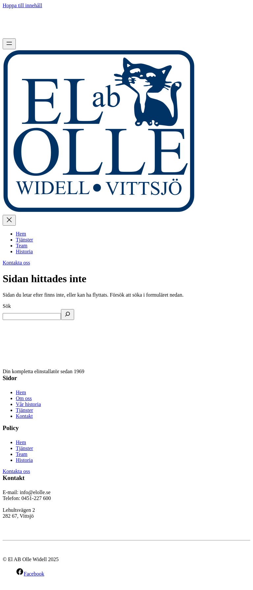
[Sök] (67, 314)
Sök (7, 306)
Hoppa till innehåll (22, 5)
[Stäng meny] (9, 220)
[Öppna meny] (9, 43)
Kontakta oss (16, 262)
